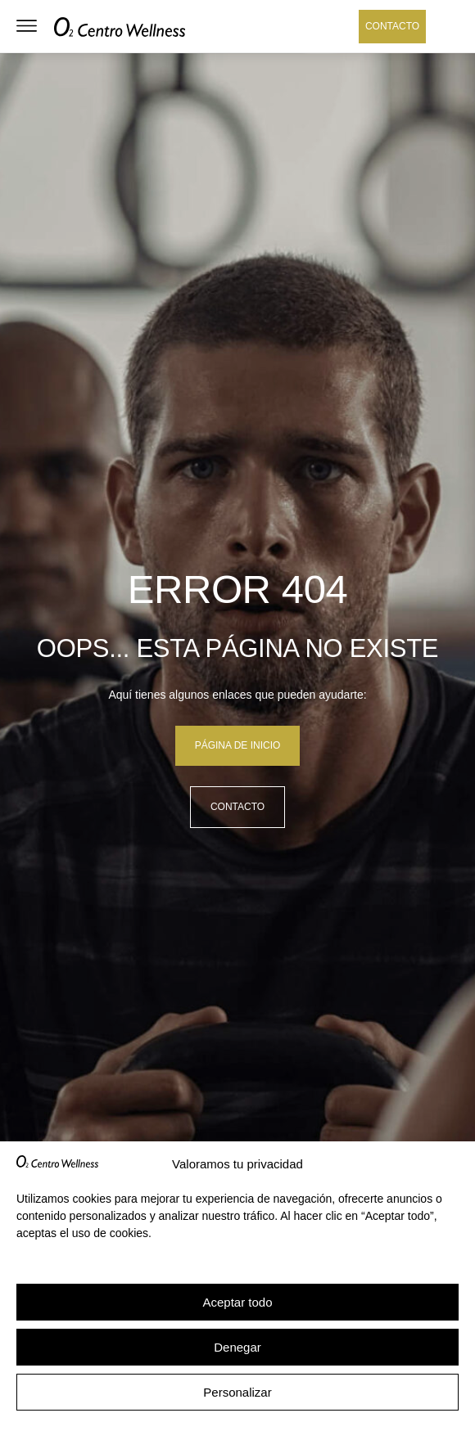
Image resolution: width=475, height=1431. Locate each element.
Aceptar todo (237, 1302)
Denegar (237, 1347)
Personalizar (237, 1392)
